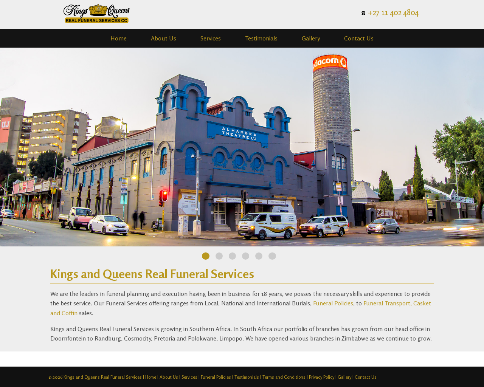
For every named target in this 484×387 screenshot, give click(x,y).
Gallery (311, 38)
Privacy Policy (321, 377)
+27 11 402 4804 (393, 12)
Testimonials (261, 38)
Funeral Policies (333, 303)
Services (210, 38)
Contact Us (359, 38)
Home (118, 38)
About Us (163, 38)
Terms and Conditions (284, 377)
